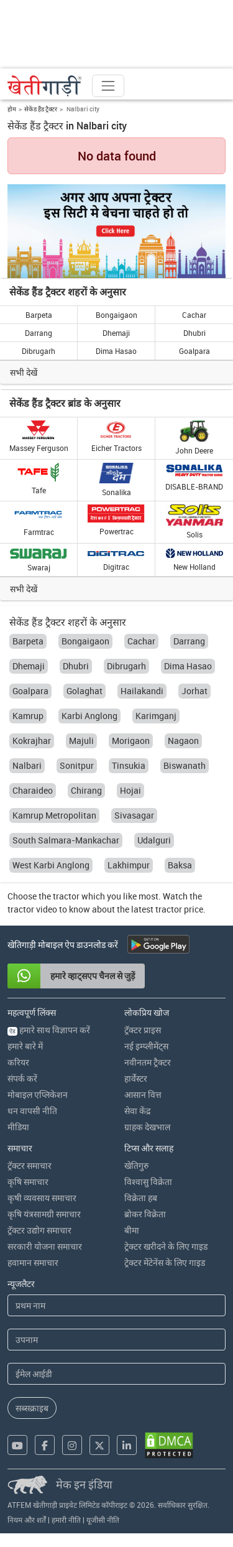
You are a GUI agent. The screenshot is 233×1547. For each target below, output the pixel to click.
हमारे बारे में (25, 1046)
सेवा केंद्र (137, 1111)
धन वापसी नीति (32, 1111)
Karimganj (155, 716)
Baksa (180, 865)
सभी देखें (23, 372)
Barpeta (38, 315)
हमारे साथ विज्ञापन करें (48, 1030)
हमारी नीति (66, 1520)
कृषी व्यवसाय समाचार (41, 1198)
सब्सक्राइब (32, 1408)
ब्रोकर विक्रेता (145, 1214)
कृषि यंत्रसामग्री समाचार (44, 1214)
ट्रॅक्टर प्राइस (142, 1030)
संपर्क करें (22, 1078)
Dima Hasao (116, 351)
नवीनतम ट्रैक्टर (147, 1062)
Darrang (38, 333)
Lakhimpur (128, 865)
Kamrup (27, 716)
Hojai (130, 790)
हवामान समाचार (32, 1262)
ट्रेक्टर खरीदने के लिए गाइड (166, 1246)
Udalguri (154, 840)
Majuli (81, 740)
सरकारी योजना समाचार (44, 1246)
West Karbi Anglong (50, 865)
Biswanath (184, 765)
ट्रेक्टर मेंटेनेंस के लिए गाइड (164, 1262)
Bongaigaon (116, 315)
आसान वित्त (143, 1094)
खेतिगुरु (136, 1165)
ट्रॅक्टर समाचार (29, 1165)
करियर (18, 1062)
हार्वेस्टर (135, 1078)
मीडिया (18, 1127)
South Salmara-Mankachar (65, 840)
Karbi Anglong (89, 716)
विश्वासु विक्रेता (148, 1181)
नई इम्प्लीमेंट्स (146, 1046)
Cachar (194, 315)
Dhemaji (116, 333)
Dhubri (194, 333)
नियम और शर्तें (26, 1520)
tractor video (32, 909)
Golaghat (84, 691)
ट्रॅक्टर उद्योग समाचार (39, 1230)
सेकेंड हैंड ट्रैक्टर (40, 109)
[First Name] (116, 1305)
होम (11, 109)
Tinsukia (128, 765)
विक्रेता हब (140, 1198)
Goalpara (194, 351)
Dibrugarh (38, 351)
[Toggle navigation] (108, 86)
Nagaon (183, 740)
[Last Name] (116, 1339)
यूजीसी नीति (102, 1520)
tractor (66, 896)
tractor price (179, 909)
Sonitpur (77, 765)
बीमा (131, 1230)
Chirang (86, 790)
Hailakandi (142, 691)
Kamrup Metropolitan (54, 815)
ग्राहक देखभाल (147, 1127)
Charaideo (32, 790)
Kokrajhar (31, 740)
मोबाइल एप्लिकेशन (37, 1094)
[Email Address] (116, 1374)
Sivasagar (134, 815)
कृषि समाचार (27, 1181)
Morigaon (131, 740)
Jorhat (194, 691)
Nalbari (27, 765)
